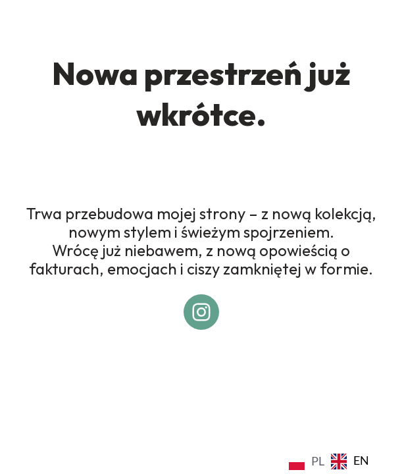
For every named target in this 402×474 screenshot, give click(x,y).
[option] (350, 461)
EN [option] (361, 460)
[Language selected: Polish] (332, 460)
